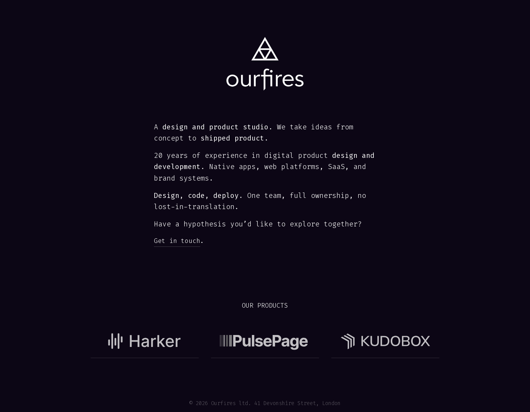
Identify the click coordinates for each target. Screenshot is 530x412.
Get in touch (177, 241)
